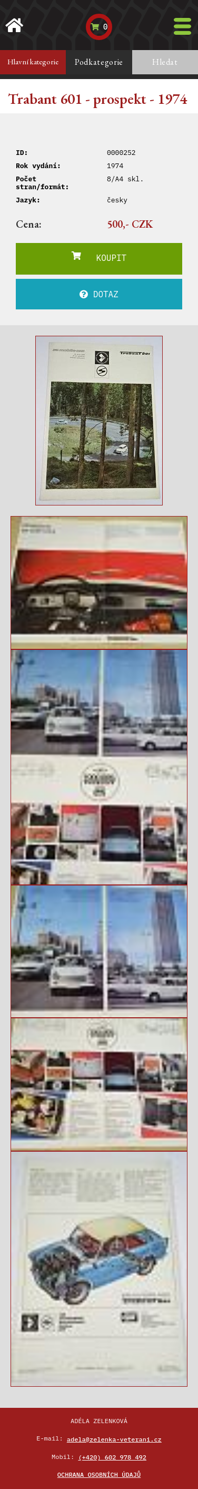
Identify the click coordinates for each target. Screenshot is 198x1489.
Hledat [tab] (165, 61)
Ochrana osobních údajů (99, 1474)
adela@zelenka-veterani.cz (114, 1439)
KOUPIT (99, 257)
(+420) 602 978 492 (112, 1457)
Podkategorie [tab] (99, 61)
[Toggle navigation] (182, 26)
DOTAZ (99, 294)
